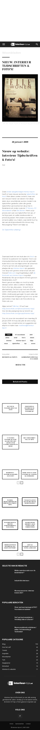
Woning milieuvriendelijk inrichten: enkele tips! (10, 502)
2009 (31, 335)
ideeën (32, 338)
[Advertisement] (20, 20)
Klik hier (16, 306)
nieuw (6, 343)
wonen (33, 343)
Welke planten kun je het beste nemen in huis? (30, 501)
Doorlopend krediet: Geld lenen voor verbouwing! (30, 525)
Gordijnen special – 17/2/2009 (29, 358)
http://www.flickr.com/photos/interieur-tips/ (18, 309)
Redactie (20, 365)
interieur (9, 340)
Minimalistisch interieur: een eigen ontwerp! (10, 546)
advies (7, 338)
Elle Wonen (20, 210)
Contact (28, 724)
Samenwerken (19, 724)
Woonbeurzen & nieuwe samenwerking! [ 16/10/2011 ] (10, 525)
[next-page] (21, 482)
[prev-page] (18, 482)
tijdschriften (31, 194)
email (15, 338)
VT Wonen (29, 208)
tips (25, 343)
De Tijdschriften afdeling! (11, 230)
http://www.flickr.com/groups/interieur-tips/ (18, 313)
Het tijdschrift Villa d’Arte (29, 438)
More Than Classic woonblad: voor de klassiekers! (29, 474)
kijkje (31, 340)
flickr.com (12, 273)
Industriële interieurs (22, 580)
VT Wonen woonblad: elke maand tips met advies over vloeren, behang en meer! (10, 442)
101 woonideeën (20, 335)
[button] (3, 44)
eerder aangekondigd (15, 192)
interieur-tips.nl (28, 192)
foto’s (4, 196)
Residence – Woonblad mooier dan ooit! (10, 474)
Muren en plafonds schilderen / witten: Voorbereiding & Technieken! (25, 629)
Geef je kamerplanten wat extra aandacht (30, 546)
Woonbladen (11, 52)
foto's (23, 338)
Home (11, 724)
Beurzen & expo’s (9, 357)
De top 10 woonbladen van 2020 (10, 408)
